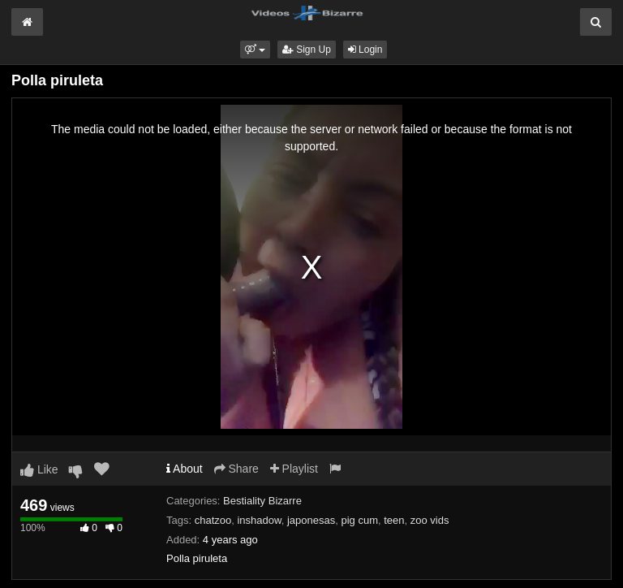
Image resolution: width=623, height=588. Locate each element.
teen (394, 520)
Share (236, 468)
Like (39, 469)
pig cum (359, 520)
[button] (255, 49)
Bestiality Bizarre (262, 501)
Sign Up (306, 49)
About (184, 468)
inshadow (259, 520)
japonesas (311, 520)
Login (365, 49)
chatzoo (213, 520)
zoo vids (429, 520)
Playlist (294, 468)
